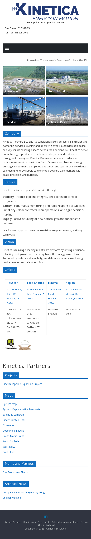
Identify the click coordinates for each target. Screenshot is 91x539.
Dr (77, 294)
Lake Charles (35, 283)
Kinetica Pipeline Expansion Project (22, 384)
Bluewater (8, 425)
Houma (53, 283)
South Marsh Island (13, 436)
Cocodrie (10, 122)
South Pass (9, 452)
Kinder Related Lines (14, 420)
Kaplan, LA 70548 (74, 298)
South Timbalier (11, 441)
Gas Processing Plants (15, 472)
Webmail (50, 525)
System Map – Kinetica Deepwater (22, 409)
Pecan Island (57, 91)
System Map (10, 404)
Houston (12, 283)
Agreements (44, 522)
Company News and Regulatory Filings (24, 492)
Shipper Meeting (12, 497)
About (41, 525)
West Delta (9, 446)
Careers (84, 522)
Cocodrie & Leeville (13, 430)
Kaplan (70, 283)
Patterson (11, 91)
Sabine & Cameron (13, 414)
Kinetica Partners (12, 522)
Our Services (29, 522)
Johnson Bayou (58, 122)
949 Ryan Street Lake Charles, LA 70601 (35, 294)
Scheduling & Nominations (65, 522)
